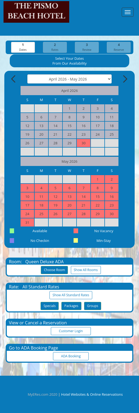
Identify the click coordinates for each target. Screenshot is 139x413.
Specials (50, 306)
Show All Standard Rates (70, 295)
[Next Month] (124, 79)
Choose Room (54, 270)
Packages (71, 306)
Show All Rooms (86, 270)
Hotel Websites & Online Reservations (92, 394)
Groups (92, 306)
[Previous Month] (13, 79)
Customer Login (71, 331)
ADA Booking (71, 356)
